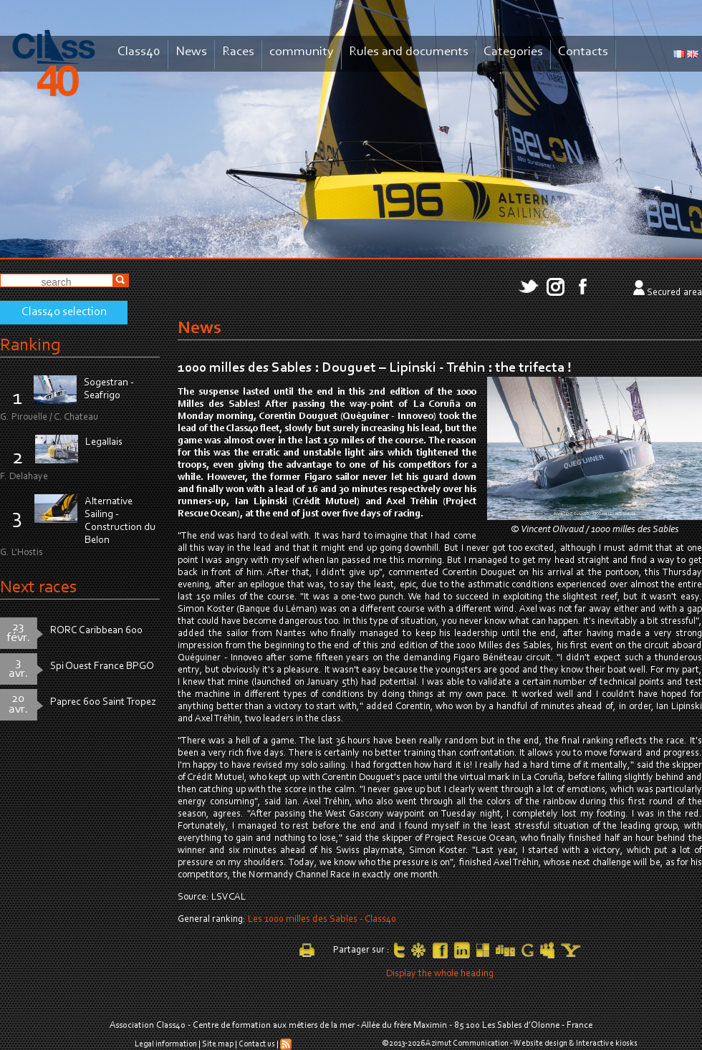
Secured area (674, 293)
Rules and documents (408, 52)
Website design (540, 1043)
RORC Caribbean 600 (96, 630)
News (191, 52)
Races (238, 52)
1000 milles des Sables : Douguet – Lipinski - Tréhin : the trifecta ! (375, 368)
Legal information (166, 1044)
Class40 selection (64, 312)
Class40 (138, 52)
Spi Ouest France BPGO (102, 666)
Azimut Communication (467, 1043)
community (301, 52)
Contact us (257, 1044)
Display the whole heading (440, 974)
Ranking (30, 346)
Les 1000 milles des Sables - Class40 (322, 920)
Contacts (583, 52)
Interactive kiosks (607, 1043)
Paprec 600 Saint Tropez (103, 702)
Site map (218, 1044)
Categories (513, 52)
